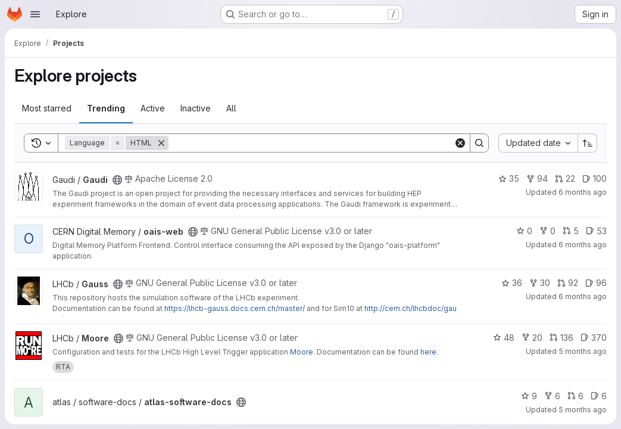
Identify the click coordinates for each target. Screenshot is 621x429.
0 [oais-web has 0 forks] (547, 231)
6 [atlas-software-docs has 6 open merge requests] (575, 396)
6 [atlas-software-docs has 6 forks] (552, 396)
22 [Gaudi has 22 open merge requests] (565, 178)
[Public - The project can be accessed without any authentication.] (117, 180)
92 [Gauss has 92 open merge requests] (567, 283)
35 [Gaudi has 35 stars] (508, 178)
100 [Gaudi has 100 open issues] (594, 178)
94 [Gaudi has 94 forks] (537, 178)
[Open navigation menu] (35, 14)
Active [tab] (153, 108)
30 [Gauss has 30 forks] (539, 283)
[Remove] (161, 143)
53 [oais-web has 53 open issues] (596, 231)
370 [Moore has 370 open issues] (594, 337)
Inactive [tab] (195, 108)
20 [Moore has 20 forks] (532, 337)
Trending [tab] (106, 108)
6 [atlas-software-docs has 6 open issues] (599, 396)
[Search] (311, 143)
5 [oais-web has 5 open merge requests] (571, 231)
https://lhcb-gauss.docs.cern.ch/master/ (234, 308)
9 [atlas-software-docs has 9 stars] (529, 396)
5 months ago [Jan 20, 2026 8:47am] (582, 409)
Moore (301, 351)
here (428, 351)
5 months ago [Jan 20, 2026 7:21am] (582, 351)
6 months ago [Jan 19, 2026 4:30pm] (582, 244)
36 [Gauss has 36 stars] (511, 283)
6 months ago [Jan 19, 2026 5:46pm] (582, 296)
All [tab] (231, 108)
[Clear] (460, 143)
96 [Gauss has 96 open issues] (596, 283)
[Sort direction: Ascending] (587, 143)
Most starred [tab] (46, 108)
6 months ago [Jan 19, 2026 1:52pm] (582, 192)
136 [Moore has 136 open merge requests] (561, 337)
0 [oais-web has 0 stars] (524, 231)
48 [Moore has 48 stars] (503, 337)
